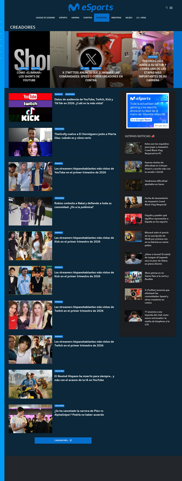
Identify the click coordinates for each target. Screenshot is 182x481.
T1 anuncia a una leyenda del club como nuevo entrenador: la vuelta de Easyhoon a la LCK (157, 318)
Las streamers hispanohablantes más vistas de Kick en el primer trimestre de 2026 (84, 240)
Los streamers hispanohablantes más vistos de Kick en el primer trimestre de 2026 (84, 274)
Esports (63, 17)
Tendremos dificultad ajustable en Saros (156, 182)
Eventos (88, 17)
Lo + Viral (141, 17)
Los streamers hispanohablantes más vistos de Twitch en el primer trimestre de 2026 (84, 343)
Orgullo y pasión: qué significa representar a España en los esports (156, 218)
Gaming (75, 17)
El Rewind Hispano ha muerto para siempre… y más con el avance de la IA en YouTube (84, 378)
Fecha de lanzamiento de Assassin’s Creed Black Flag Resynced (156, 201)
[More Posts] (63, 440)
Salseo (128, 17)
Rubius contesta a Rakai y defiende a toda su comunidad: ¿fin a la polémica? (83, 205)
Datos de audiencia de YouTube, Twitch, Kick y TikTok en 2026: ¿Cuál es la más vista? (83, 101)
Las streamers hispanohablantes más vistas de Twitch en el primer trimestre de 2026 (84, 309)
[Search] (166, 8)
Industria (116, 17)
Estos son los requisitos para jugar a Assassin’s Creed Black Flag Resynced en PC (157, 148)
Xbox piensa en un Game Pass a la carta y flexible (157, 276)
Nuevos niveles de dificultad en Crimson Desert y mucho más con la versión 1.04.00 (157, 167)
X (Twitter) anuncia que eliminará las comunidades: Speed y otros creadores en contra (91, 76)
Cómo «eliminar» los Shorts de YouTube (29, 76)
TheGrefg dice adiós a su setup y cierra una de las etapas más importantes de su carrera (153, 70)
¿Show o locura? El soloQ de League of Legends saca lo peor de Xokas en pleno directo (157, 259)
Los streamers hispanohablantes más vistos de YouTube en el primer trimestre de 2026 (84, 170)
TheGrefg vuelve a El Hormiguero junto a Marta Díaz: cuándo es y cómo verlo (85, 136)
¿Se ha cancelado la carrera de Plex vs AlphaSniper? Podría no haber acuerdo (79, 413)
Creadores (101, 17)
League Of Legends (45, 17)
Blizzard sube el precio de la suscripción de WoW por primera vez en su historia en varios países (157, 239)
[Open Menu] (171, 7)
